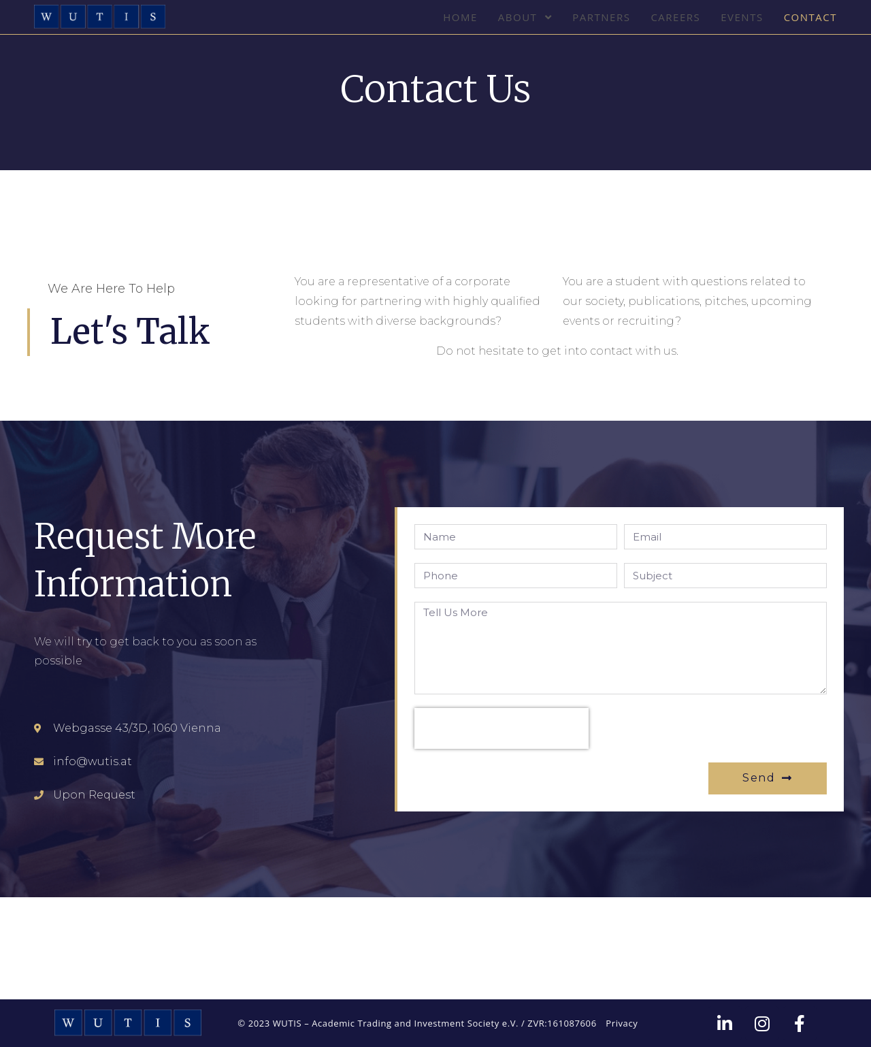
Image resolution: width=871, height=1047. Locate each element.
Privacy (622, 1023)
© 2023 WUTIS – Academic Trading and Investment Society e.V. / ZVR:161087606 (416, 1023)
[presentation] (501, 728)
